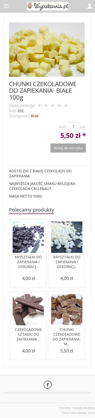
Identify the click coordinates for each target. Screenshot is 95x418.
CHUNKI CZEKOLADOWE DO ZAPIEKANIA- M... (66, 336)
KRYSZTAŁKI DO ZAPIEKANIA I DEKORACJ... (28, 262)
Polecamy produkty (31, 209)
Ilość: (63, 126)
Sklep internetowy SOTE (78, 413)
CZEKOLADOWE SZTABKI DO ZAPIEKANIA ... (28, 334)
